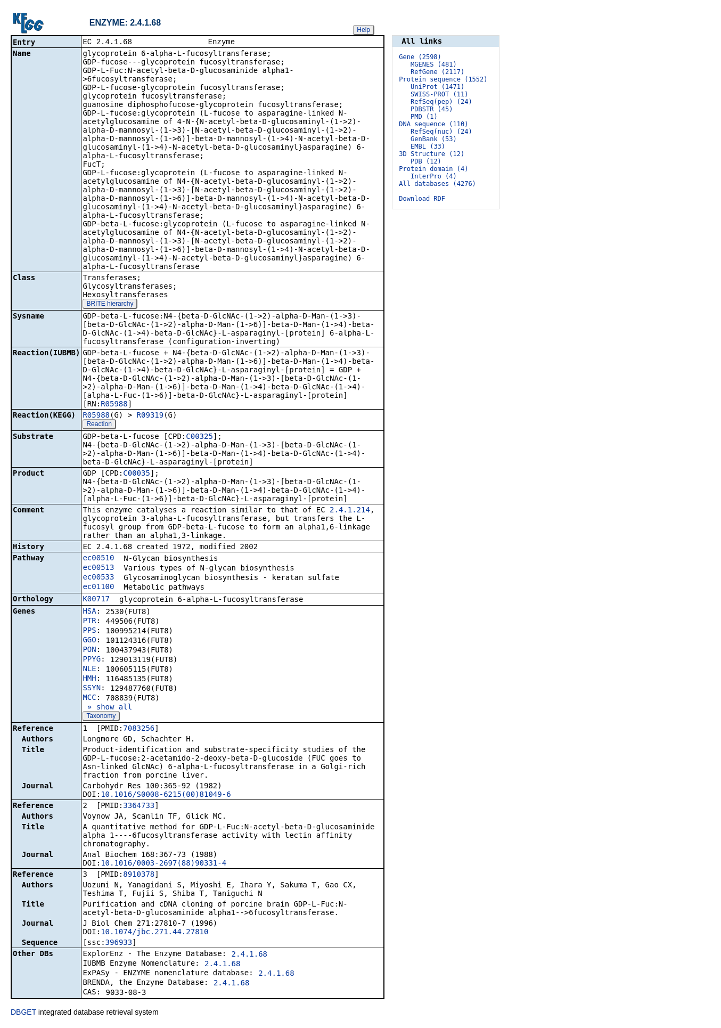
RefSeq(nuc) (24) (441, 131)
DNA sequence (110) (433, 124)
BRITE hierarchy (109, 304)
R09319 (150, 416)
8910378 (138, 875)
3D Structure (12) (431, 154)
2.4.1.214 (350, 511)
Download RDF (422, 198)
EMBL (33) (428, 146)
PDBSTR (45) (432, 109)
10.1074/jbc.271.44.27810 (154, 932)
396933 (119, 943)
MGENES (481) (434, 64)
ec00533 (98, 578)
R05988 (114, 405)
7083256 (138, 729)
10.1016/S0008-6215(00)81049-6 (166, 795)
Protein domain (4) (433, 169)
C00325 (199, 437)
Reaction (98, 425)
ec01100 (98, 587)
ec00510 (98, 558)
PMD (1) (424, 116)
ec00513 (98, 568)
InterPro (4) (434, 176)
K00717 (96, 599)
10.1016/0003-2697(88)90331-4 (163, 864)
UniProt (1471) (437, 87)
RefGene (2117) (437, 72)
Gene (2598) (420, 57)
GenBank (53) (434, 139)
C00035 (136, 474)
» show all (107, 708)
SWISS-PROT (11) (439, 94)
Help (363, 30)
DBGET (23, 1013)
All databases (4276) (437, 183)
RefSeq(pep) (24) (441, 101)
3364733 (138, 806)
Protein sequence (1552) (443, 79)
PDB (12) (426, 161)
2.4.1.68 (249, 955)
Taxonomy (101, 717)
